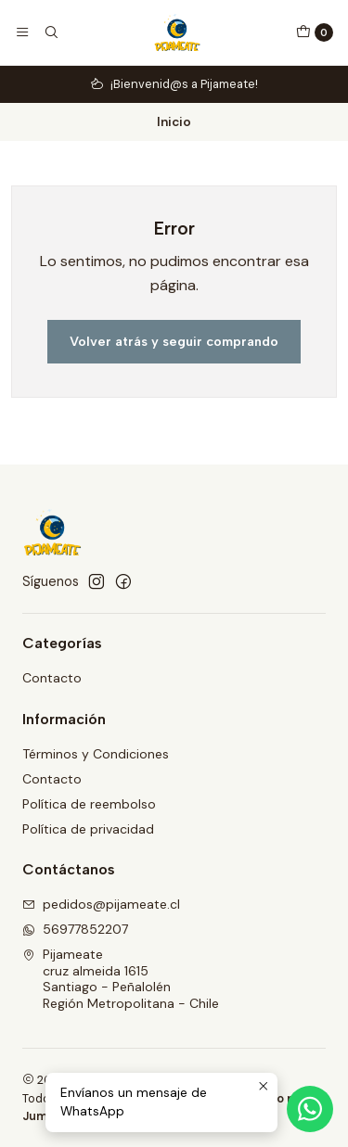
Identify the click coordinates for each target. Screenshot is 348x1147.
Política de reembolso (89, 804)
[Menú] (22, 32)
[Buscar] (50, 32)
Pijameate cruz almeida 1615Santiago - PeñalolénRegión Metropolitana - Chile (120, 979)
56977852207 (75, 929)
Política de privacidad (88, 829)
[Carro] (314, 32)
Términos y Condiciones (95, 754)
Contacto (52, 677)
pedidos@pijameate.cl (101, 904)
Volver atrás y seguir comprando (174, 341)
